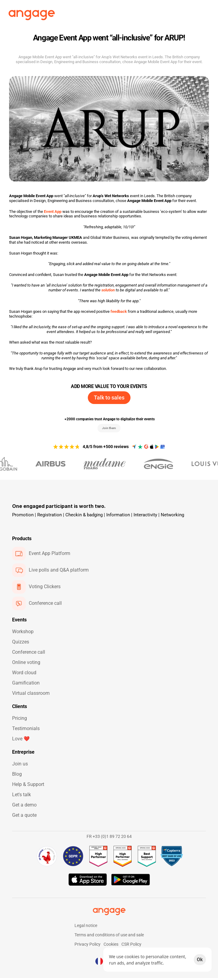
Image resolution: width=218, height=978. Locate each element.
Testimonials (26, 728)
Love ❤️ (21, 739)
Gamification (26, 683)
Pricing (19, 718)
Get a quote (24, 815)
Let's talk (21, 794)
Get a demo (24, 805)
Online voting (26, 662)
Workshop (23, 631)
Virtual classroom (31, 693)
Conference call (28, 652)
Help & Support (28, 784)
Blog (17, 774)
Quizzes (20, 642)
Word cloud (24, 672)
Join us (20, 764)
